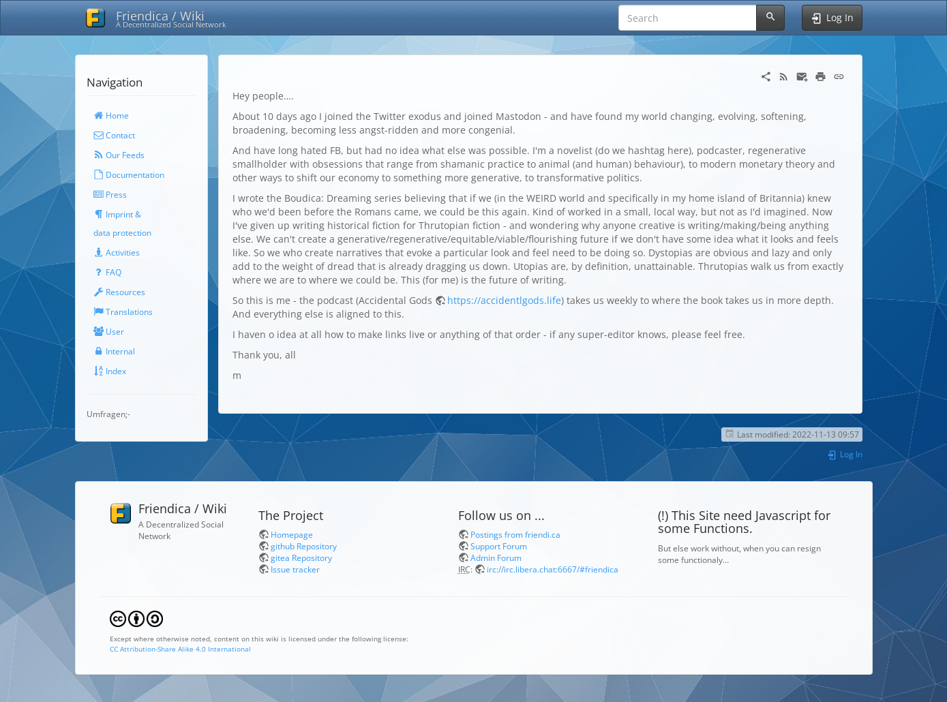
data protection (122, 232)
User (108, 331)
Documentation (128, 174)
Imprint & (117, 214)
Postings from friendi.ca (515, 534)
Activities (116, 252)
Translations (123, 311)
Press (110, 194)
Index (109, 370)
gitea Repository (301, 557)
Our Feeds (119, 154)
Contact (114, 134)
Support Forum (498, 545)
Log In (844, 453)
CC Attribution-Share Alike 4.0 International (180, 649)
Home (111, 115)
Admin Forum (496, 557)
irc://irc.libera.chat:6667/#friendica (552, 569)
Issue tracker (295, 569)
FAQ (107, 271)
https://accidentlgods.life (504, 300)
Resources (119, 291)
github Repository (304, 545)
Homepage (292, 534)
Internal (114, 351)
